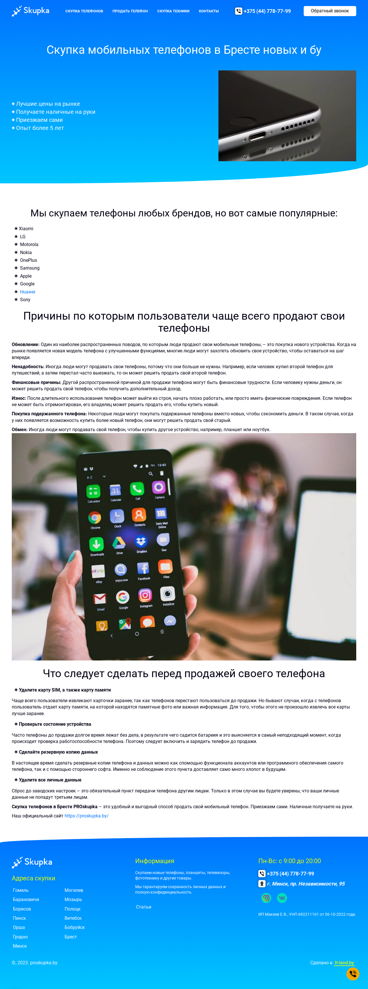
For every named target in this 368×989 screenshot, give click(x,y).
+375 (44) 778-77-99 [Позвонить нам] (267, 11)
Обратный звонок (330, 11)
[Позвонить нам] (352, 973)
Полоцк (73, 909)
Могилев (74, 890)
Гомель (21, 890)
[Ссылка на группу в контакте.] (282, 898)
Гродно (20, 937)
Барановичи (26, 899)
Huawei (27, 292)
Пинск (19, 918)
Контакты (209, 11)
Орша (19, 927)
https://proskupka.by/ (87, 816)
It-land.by (344, 962)
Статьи (143, 907)
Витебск (73, 918)
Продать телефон (130, 11)
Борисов (22, 909)
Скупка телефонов (84, 11)
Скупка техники (173, 11)
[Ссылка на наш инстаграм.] (266, 898)
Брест (71, 937)
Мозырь (73, 899)
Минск (20, 946)
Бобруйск (75, 927)
